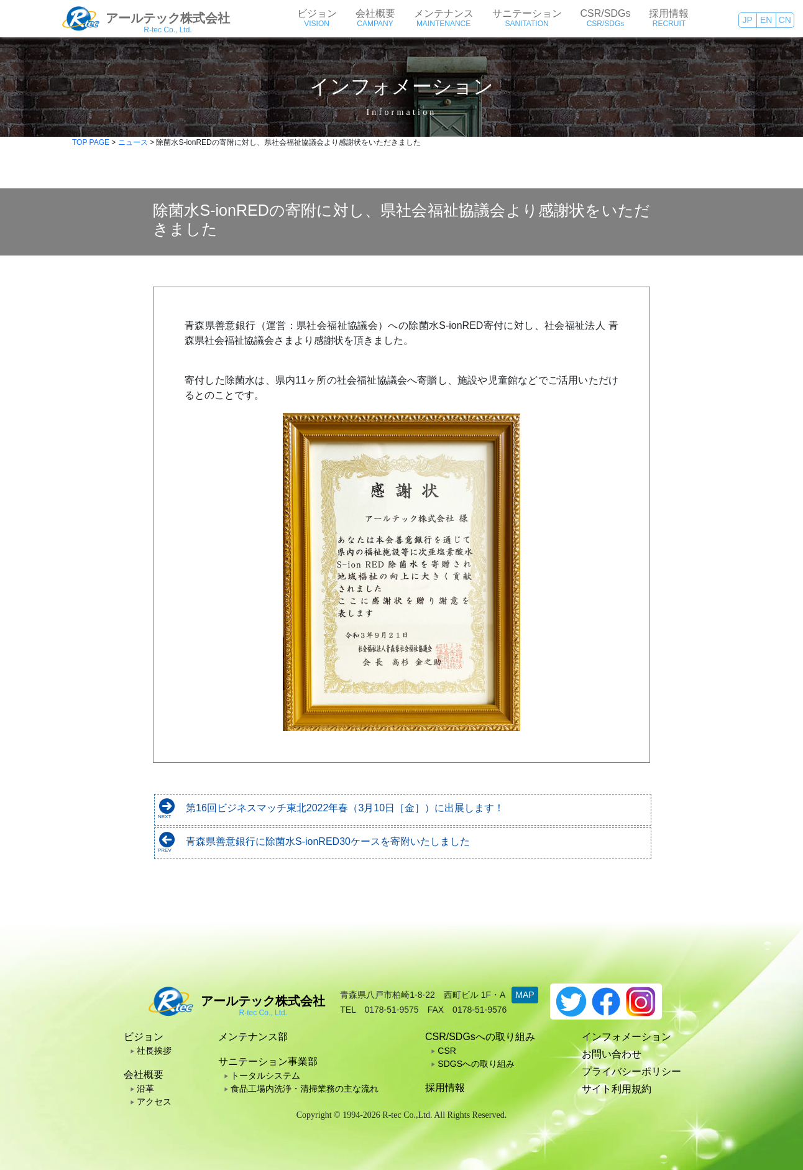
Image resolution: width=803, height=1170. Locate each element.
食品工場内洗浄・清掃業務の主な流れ (305, 1089)
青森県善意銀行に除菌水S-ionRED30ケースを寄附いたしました (328, 841)
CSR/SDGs (605, 13)
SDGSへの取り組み (476, 1064)
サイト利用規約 (616, 1089)
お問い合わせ (611, 1054)
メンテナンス (444, 13)
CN (785, 20)
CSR (447, 1051)
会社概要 (375, 13)
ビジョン (317, 13)
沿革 (145, 1089)
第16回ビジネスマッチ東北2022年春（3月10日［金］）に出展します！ (345, 808)
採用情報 (669, 13)
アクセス (154, 1102)
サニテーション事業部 (268, 1061)
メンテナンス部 (253, 1036)
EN (766, 20)
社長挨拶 (154, 1051)
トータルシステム (265, 1075)
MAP (524, 995)
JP (748, 20)
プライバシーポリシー (631, 1071)
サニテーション (527, 13)
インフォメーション (626, 1036)
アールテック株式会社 (168, 18)
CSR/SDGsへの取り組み (480, 1036)
